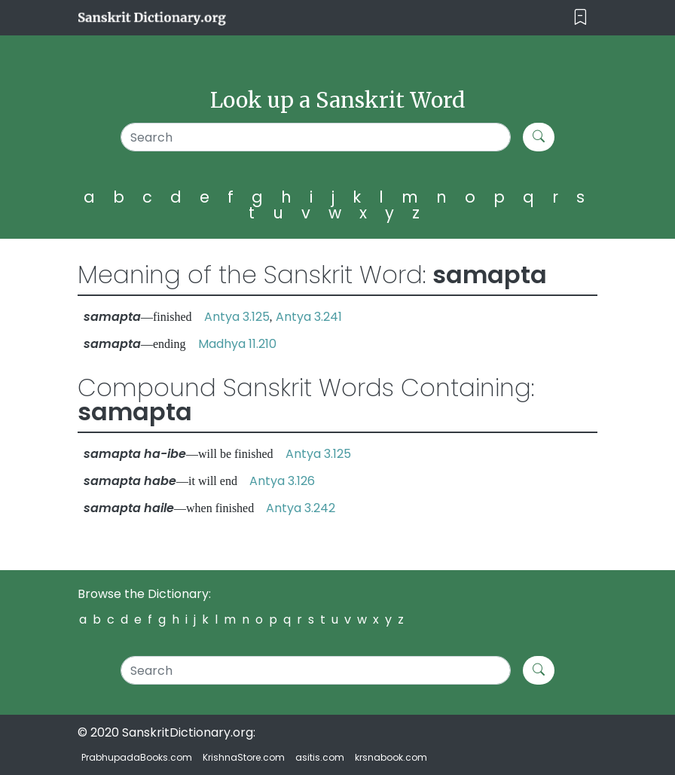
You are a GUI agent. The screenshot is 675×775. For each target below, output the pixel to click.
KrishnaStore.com (244, 757)
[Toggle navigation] (580, 18)
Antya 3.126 (282, 481)
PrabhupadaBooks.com (136, 757)
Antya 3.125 (237, 316)
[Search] (316, 137)
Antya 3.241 (309, 316)
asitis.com (319, 757)
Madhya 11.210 (237, 343)
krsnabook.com (391, 757)
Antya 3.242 (300, 508)
